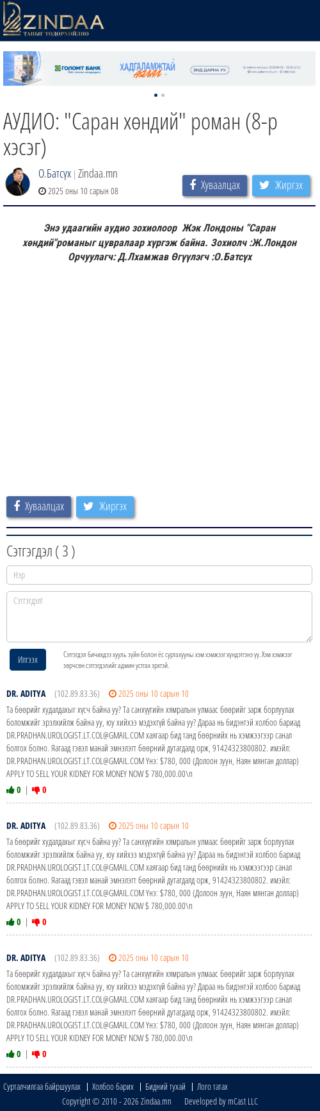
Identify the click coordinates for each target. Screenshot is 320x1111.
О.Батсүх (54, 173)
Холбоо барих (113, 1086)
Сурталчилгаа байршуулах (42, 1086)
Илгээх (28, 659)
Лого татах (212, 1086)
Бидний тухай (165, 1086)
